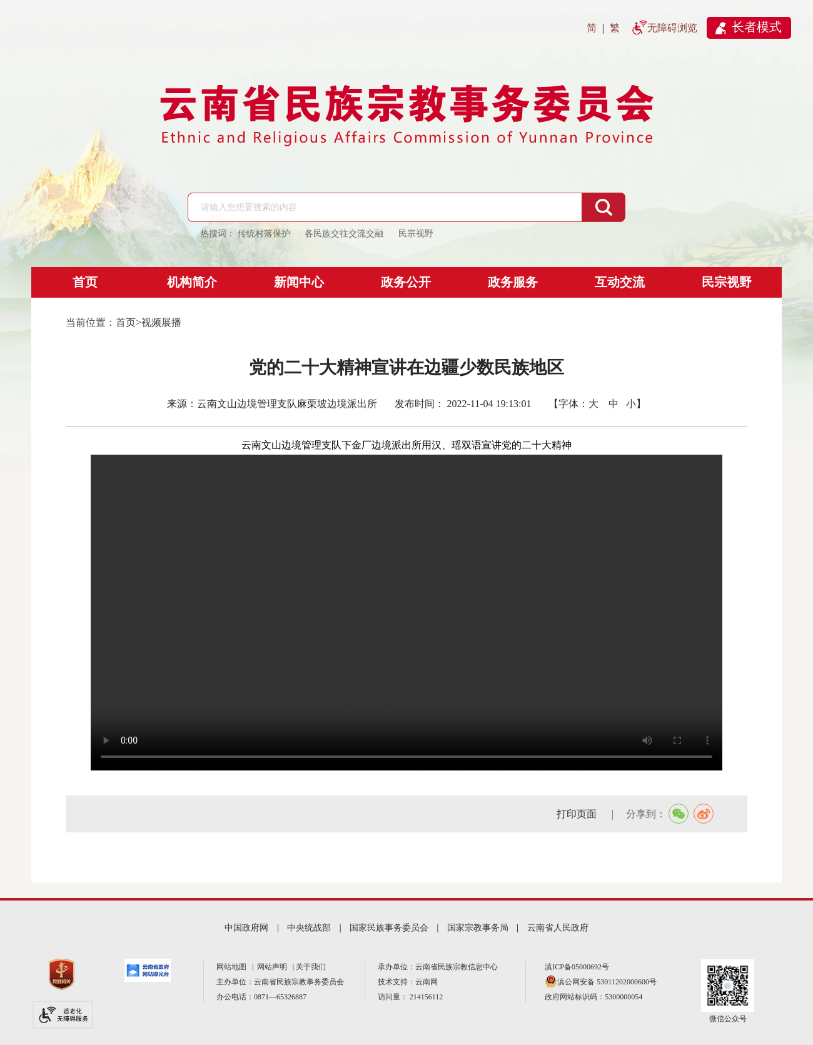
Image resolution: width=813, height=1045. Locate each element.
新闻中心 (299, 282)
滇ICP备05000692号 (577, 966)
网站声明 (274, 966)
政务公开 (406, 282)
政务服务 (513, 282)
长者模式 (757, 27)
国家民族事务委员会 (389, 927)
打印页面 (578, 814)
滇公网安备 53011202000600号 (607, 981)
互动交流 (620, 282)
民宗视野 (727, 282)
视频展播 (161, 322)
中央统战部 (309, 927)
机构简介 (192, 282)
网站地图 (233, 966)
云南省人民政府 (557, 927)
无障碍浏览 (672, 28)
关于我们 (311, 966)
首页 (85, 282)
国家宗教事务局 (477, 927)
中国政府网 (246, 927)
